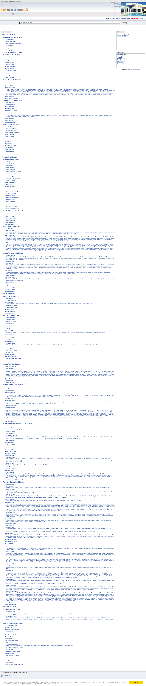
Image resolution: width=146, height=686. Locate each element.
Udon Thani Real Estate (81, 417)
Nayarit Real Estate (11, 239)
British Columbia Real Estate (24, 232)
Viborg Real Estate (48, 497)
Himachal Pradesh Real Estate (79, 373)
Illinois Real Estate (38, 245)
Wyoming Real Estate (57, 250)
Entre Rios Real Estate (70, 256)
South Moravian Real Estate (20, 438)
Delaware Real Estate (92, 244)
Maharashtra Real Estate (72, 374)
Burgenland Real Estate (12, 487)
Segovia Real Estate (67, 576)
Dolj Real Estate (14, 460)
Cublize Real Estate (15, 506)
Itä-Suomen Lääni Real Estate (30, 500)
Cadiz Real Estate (108, 572)
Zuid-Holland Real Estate (38, 549)
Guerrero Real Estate (46, 238)
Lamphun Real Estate (79, 411)
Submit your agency (122, 35)
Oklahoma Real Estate (99, 248)
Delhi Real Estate (35, 373)
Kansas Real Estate (69, 245)
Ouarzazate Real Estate (51, 93)
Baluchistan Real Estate (12, 345)
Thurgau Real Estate (30, 589)
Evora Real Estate (30, 560)
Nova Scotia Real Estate (103, 232)
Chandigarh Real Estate (86, 371)
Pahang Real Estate (82, 402)
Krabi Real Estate (57, 411)
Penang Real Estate (93, 402)
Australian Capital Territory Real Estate (15, 613)
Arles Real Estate (47, 504)
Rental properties (121, 18)
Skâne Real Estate (69, 582)
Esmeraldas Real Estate (35, 278)
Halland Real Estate (81, 580)
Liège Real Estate (88, 491)
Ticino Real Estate (40, 589)
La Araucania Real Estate (59, 272)
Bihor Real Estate (30, 458)
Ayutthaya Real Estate (24, 410)
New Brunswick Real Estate (50, 232)
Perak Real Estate (103, 402)
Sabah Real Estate (15, 403)
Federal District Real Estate (89, 264)
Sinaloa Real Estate (97, 239)
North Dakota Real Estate (77, 248)
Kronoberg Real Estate (18, 582)
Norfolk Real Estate (100, 596)
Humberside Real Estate (71, 595)
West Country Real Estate (97, 599)
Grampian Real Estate (59, 567)
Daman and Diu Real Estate (23, 373)
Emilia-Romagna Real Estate (83, 534)
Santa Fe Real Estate (99, 258)
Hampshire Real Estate (31, 595)
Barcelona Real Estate (75, 572)
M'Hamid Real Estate (82, 91)
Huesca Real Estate (11, 574)
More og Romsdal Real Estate (84, 553)
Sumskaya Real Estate (66, 476)
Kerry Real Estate (96, 528)
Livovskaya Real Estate (77, 475)
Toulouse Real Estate (40, 510)
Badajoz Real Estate (64, 572)
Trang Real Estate (44, 417)
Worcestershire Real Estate (57, 600)
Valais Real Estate (59, 589)
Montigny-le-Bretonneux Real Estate (45, 508)
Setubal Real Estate (33, 562)
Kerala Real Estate (27, 374)
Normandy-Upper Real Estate (90, 508)
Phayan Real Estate (38, 414)
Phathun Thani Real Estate (25, 414)
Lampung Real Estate (11, 395)
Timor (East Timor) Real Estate (33, 396)
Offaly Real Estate (107, 530)
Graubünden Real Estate (19, 588)
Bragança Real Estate (77, 559)
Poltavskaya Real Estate (25, 476)
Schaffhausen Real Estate (89, 588)
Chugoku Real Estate (21, 303)
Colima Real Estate (104, 237)
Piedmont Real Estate (59, 536)
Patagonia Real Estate (30, 258)
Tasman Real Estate (71, 619)
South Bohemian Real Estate (74, 438)
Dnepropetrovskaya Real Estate (58, 474)
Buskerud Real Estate (35, 553)
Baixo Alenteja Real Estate (33, 559)
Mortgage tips (121, 61)
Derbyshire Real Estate (27, 594)
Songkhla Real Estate (108, 415)
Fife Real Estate (49, 567)
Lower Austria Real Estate (36, 487)
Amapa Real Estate (31, 264)
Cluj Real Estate (88, 458)
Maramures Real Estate (58, 460)
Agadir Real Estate (10, 89)
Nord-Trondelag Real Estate (100, 553)
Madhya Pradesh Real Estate (58, 374)
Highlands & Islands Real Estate (74, 567)
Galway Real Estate (86, 528)
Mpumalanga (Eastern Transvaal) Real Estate (73, 115)
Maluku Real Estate (23, 395)
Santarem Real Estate (21, 562)
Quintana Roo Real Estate (70, 239)
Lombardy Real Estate (26, 536)
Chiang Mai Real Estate (72, 410)
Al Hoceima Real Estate (43, 89)
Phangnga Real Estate (11, 414)
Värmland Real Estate (103, 582)
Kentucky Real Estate (80, 245)
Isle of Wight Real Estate (84, 595)
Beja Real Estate (57, 559)
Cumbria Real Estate (15, 594)
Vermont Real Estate (103, 249)
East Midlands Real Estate (85, 594)
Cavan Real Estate (21, 528)
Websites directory (6, 675)
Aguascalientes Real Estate (13, 237)
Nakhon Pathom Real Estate (40, 413)
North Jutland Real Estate (72, 496)
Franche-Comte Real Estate (28, 506)
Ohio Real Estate (89, 248)
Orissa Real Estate (22, 375)
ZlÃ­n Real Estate (61, 438)
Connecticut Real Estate (80, 244)
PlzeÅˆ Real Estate (105, 437)
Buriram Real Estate (47, 410)
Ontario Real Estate (18, 233)
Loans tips (120, 62)
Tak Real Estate (35, 417)
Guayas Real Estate (60, 278)
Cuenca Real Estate (47, 573)
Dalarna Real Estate (47, 580)
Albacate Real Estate (21, 572)
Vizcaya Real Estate (49, 577)
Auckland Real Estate (11, 617)
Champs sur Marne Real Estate (58, 505)
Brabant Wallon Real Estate (24, 491)
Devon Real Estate (38, 594)
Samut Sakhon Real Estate (83, 415)
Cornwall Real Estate (100, 593)
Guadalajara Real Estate (81, 573)
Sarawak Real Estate (25, 403)
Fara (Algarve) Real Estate (43, 560)
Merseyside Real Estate (89, 596)
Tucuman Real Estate (18, 259)
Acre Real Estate (10, 264)
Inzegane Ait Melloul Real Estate (93, 90)
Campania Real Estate (56, 534)
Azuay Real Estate (10, 278)
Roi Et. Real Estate (42, 415)
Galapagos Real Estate (48, 278)
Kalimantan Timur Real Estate (107, 394)
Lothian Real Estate (88, 567)
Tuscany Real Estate (108, 536)
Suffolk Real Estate (46, 599)
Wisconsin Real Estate (45, 250)
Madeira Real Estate (86, 560)
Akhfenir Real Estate (31, 89)
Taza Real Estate (95, 94)
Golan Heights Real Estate (23, 332)
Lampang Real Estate (67, 411)
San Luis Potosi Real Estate (85, 239)
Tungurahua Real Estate (16, 280)
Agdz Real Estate (20, 89)
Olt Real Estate (68, 460)
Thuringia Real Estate (15, 516)
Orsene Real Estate (97, 574)
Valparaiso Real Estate (69, 273)
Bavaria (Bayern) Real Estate (31, 514)
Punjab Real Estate (84, 345)
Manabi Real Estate (92, 278)
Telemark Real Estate (91, 554)
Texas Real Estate (83, 249)
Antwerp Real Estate (11, 491)
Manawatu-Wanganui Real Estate (93, 617)
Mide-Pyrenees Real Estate (28, 508)
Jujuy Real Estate (81, 256)
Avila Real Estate (53, 572)
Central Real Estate (11, 332)
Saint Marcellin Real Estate (95, 509)
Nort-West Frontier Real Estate (56, 345)
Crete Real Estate (49, 520)
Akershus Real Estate (11, 553)
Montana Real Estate (80, 247)
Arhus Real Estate (10, 496)
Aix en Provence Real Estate (13, 504)
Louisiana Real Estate (91, 245)
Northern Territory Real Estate (49, 613)
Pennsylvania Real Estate (16, 249)
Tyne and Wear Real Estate (69, 599)
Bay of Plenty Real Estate (24, 617)
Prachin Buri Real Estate (99, 414)
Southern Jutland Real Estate (13, 497)
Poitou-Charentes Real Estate (17, 509)
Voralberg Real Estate (105, 487)
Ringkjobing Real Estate (95, 496)
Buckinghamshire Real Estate (48, 593)
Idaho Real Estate (27, 245)
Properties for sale (110, 18)
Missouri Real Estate (69, 247)
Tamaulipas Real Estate (23, 240)
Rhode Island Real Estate (30, 249)
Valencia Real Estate (26, 577)
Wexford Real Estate (82, 531)
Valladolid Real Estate (37, 577)
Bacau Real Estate (20, 458)
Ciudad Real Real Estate (24, 573)
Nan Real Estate (84, 413)
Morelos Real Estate (109, 238)
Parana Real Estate (81, 266)
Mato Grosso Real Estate (31, 266)
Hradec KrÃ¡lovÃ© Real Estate (41, 437)
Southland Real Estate (48, 619)
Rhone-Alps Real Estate (53, 509)
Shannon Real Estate (24, 531)
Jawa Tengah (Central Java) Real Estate (54, 394)
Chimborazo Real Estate (22, 278)
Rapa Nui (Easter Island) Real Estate (42, 273)
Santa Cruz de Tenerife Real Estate (40, 576)
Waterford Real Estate (58, 531)
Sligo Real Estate (35, 531)
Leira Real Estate (65, 560)
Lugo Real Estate (76, 574)
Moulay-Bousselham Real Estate (14, 93)
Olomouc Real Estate (82, 437)
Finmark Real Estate (47, 553)
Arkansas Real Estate (44, 244)
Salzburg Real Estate (49, 487)
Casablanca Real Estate (102, 89)
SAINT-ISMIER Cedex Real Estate (79, 509)
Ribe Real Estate (84, 496)
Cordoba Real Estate (46, 256)
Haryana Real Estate (66, 373)
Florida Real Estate (104, 244)
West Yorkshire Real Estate (30, 600)
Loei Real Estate (90, 411)
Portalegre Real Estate (108, 560)
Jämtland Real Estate (92, 580)
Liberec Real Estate (55, 437)
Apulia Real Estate (21, 534)
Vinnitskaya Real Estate (94, 476)
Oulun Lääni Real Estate (76, 500)
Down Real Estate (31, 645)
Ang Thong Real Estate (12, 410)
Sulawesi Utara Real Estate (96, 395)
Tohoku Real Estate (87, 303)
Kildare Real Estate (106, 528)
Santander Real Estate (56, 576)
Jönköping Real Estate (104, 580)
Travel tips (120, 57)
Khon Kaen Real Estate (46, 411)
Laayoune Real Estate (23, 91)
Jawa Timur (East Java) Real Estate (74, 394)
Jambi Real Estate (19, 394)
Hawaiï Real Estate (17, 245)
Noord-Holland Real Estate (99, 548)
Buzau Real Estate (78, 458)
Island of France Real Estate (43, 506)
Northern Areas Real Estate (72, 345)
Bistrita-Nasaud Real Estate (42, 458)
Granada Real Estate (69, 573)
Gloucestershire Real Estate (17, 595)
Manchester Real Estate (76, 596)
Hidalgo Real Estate (58, 238)
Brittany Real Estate (93, 504)
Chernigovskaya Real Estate (27, 474)
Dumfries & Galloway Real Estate (36, 567)
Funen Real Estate (60, 496)
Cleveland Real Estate (89, 593)
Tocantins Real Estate (11, 268)
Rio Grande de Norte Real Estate (25, 267)
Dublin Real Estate (75, 528)
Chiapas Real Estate (69, 237)
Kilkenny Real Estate (11, 530)
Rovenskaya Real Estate (54, 476)
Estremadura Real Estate (19, 560)
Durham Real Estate (60, 594)
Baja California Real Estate (27, 237)
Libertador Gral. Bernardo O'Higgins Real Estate (79, 272)
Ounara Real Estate (85, 93)
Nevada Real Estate (103, 247)
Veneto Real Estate (35, 537)
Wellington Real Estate (94, 619)
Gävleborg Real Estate (58, 580)
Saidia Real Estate (17, 94)
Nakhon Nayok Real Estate (25, 413)
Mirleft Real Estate (93, 91)
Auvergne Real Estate (58, 504)
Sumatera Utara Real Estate (17, 396)
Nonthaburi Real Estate (107, 413)
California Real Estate (56, 244)
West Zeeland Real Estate (60, 497)
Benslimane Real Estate (79, 89)
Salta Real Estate (53, 258)
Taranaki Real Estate (60, 619)
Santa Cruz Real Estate (87, 258)
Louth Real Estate (64, 530)
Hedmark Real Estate (58, 553)
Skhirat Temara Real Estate (60, 94)
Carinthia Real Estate (24, 487)
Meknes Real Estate (59, 91)
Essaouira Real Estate (37, 90)
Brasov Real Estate (55, 458)
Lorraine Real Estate (104, 506)
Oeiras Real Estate (97, 560)
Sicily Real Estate (81, 536)
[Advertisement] (73, 26)
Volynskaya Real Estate (106, 476)
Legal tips (120, 56)
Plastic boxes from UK (134, 69)
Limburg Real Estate (72, 548)
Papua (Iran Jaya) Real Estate (71, 395)
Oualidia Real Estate (38, 93)
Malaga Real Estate (86, 574)
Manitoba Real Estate (37, 232)
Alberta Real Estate (11, 232)
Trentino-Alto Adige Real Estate (94, 536)
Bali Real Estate (10, 394)
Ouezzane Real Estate (63, 93)
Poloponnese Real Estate (16, 521)
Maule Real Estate (14, 273)
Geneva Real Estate (106, 586)
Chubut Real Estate (35, 256)
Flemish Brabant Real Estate (64, 491)
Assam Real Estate (65, 371)
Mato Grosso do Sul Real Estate (47, 266)
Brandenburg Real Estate (55, 514)
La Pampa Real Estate (92, 256)
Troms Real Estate (102, 554)
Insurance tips (121, 64)
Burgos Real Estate (87, 572)
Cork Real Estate (54, 528)
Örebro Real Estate (11, 580)
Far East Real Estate (11, 465)
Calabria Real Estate (44, 534)
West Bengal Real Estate (25, 376)
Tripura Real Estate (92, 375)
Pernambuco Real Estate (93, 266)
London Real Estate (64, 596)
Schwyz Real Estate (102, 588)
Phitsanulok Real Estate (76, 414)
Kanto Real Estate (54, 303)
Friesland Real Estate (35, 548)
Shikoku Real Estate (76, 303)
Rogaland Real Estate (49, 554)
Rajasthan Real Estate (57, 375)
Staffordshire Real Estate (34, 599)
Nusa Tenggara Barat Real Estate (37, 395)
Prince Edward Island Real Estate (32, 233)
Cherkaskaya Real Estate (12, 474)
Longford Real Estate (53, 530)
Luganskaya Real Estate (90, 475)
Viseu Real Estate (70, 562)
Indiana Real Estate (48, 245)
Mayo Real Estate (74, 530)
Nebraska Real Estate (92, 247)
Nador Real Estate (28, 93)
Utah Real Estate (93, 249)
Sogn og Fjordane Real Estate (63, 554)
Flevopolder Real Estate (23, 548)
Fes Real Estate (48, 90)
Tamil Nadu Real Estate (80, 375)
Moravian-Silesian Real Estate (68, 437)
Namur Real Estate (15, 492)
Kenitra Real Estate (107, 90)
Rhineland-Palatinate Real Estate (53, 515)
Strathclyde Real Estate (100, 567)
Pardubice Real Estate (94, 437)
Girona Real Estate (58, 573)
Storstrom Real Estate (27, 497)
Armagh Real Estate (21, 645)
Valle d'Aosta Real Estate (23, 537)
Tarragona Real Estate (99, 576)
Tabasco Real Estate (11, 240)
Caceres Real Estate (98, 572)
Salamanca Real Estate (25, 576)
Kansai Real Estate (44, 303)
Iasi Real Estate (47, 460)
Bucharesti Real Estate (66, 458)
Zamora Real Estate (60, 577)
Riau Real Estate (84, 395)
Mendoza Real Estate (104, 256)
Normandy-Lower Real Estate (74, 508)
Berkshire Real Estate (34, 593)
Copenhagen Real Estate (34, 496)
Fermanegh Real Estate (43, 645)
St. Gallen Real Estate (18, 589)
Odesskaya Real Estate (12, 476)
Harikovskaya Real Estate (86, 474)
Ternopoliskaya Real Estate (80, 476)
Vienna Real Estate (94, 487)
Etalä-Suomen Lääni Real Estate (14, 500)
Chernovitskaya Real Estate (42, 474)
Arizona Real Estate (33, 244)
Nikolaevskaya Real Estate (103, 475)
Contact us (142, 18)
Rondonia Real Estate (56, 267)
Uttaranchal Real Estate (12, 376)
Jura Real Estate (30, 588)
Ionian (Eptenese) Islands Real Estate (74, 520)
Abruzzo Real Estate (11, 534)
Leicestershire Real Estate (38, 596)
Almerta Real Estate (43, 572)
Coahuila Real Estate (93, 237)
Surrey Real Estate (56, 599)
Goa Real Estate (45, 373)
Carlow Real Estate (11, 528)
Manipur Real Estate (85, 374)
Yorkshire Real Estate (69, 600)
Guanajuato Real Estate (34, 238)
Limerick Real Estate (42, 530)
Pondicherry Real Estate (34, 375)
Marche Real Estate (38, 536)
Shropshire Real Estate (102, 598)
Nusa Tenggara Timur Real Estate (54, 395)
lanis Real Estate (21, 530)
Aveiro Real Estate (10, 559)
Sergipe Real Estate (106, 267)
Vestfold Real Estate (18, 555)
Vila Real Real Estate (59, 562)
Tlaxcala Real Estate (35, 240)
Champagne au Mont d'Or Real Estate (40, 505)
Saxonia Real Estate (80, 515)
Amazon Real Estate (42, 264)
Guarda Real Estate (56, 560)
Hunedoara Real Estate (36, 460)
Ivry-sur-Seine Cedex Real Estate (59, 506)
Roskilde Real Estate (107, 496)
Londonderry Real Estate (56, 645)
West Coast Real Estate (107, 619)
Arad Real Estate (10, 458)
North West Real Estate (91, 115)
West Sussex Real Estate (16, 600)
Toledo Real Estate (15, 577)
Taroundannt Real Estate (84, 94)
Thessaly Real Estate (29, 521)
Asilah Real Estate (54, 89)
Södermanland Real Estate (56, 582)
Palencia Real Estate (108, 574)
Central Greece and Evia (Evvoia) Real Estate (32, 520)
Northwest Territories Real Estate (88, 232)
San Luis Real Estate (75, 258)
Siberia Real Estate (44, 465)
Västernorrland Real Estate (26, 583)
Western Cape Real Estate (29, 116)
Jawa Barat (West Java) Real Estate (34, 394)
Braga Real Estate (66, 559)
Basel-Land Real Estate (60, 586)
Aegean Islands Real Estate (13, 520)
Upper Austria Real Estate (81, 487)
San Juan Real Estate (63, 258)
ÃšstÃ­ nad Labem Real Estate (35, 438)
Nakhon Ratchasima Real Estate (56, 413)
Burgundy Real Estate (104, 504)
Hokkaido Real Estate (33, 303)
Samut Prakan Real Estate (69, 415)
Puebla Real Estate (45, 239)
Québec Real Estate (46, 233)
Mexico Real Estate (79, 238)
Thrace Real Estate (40, 521)
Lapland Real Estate (22, 465)
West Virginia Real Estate (32, 250)
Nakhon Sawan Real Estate (72, 413)
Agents (128, 18)
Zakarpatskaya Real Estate (13, 478)
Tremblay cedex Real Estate (53, 510)
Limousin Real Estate (92, 506)
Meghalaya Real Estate (97, 374)
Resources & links (5, 677)
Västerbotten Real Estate (12, 583)
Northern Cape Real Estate (105, 115)
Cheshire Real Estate (77, 593)
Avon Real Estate (10, 593)
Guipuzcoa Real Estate (94, 573)
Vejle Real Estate (38, 497)
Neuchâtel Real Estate (52, 588)
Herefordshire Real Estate (44, 595)
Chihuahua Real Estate (81, 237)
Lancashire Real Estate (25, 596)
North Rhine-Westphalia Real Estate (35, 515)
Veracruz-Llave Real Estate (48, 240)
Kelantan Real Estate (31, 402)
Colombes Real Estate (85, 505)
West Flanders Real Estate (27, 492)
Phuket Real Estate (87, 414)
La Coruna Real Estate (32, 574)
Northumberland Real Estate (36, 598)
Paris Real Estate (103, 508)
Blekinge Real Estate (35, 580)
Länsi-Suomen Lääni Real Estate (47, 500)
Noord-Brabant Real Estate (84, 548)
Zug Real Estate (78, 589)
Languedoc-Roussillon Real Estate (77, 506)
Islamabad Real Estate (24, 345)
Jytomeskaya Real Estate (36, 475)
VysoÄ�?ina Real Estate (50, 438)
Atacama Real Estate (24, 272)
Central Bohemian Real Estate (25, 437)
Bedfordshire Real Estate (22, 593)
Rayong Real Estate (32, 415)
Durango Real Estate (22, 238)
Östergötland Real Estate (23, 580)
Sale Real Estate (27, 94)
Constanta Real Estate (98, 458)
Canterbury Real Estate (37, 617)
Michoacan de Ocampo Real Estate (94, 238)
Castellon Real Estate (11, 573)
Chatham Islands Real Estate (51, 617)
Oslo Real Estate (28, 554)
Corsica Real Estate (97, 505)
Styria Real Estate (60, 487)
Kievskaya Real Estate (49, 475)
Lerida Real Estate (66, 574)
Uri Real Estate (50, 589)
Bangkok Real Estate (36, 410)
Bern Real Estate (84, 586)
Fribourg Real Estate (95, 586)
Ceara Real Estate (62, 264)
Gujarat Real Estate (55, 373)
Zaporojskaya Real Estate (26, 478)
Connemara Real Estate (43, 528)
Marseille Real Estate (15, 508)
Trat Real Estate (54, 417)
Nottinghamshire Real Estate (64, 598)
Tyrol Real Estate (70, 487)
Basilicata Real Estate (32, 534)
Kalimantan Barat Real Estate (91, 394)
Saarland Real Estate (68, 515)
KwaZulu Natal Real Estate (54, 115)
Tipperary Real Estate (46, 531)
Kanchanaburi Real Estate (32, 411)
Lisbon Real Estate (76, 560)
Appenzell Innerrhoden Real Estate (44, 586)
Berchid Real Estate (91, 89)
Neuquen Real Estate (18, 258)
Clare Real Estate (31, 528)
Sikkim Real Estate (69, 375)
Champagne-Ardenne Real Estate (21, 505)
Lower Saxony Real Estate (103, 514)
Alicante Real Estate (32, 572)
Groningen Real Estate (60, 548)
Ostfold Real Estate (38, 554)
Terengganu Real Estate (49, 403)
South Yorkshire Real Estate (20, 599)
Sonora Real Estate (108, 239)
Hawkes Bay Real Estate (77, 617)
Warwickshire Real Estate (83, 599)
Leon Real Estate (56, 574)
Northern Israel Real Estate (60, 332)
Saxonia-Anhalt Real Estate (92, 515)
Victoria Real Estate (103, 613)
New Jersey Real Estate (25, 248)
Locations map (5, 32)
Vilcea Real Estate (17, 461)
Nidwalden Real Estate (64, 588)
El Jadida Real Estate (25, 90)
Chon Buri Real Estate (97, 410)
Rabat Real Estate (105, 93)
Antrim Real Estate (10, 645)
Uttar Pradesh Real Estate (104, 375)
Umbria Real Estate (11, 537)
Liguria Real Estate (15, 536)
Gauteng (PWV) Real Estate (39, 115)
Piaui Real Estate (104, 266)
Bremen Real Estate (68, 514)
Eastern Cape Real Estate (12, 115)
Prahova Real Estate (78, 460)
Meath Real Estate (84, 530)
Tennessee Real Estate (72, 249)
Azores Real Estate (21, 559)
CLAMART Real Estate (73, 505)
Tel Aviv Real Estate (87, 332)
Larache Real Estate (35, 91)
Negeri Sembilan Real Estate (69, 402)
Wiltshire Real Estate (43, 600)
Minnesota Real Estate (44, 247)
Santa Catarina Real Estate (93, 267)
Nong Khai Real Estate (94, 413)
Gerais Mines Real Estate (103, 264)
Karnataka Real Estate (15, 374)
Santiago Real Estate (57, 273)
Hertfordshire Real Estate (58, 595)
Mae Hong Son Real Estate (102, 411)
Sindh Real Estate (94, 345)
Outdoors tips (121, 58)
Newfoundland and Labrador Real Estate (68, 232)
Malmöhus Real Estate (30, 582)
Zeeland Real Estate (26, 549)
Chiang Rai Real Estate (85, 410)
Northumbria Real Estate (50, 598)
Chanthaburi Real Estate (59, 410)
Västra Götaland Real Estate (55, 583)
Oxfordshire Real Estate (78, 598)
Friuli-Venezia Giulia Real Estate (100, 534)
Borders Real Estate (11, 567)
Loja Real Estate (82, 278)
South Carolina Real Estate (44, 249)
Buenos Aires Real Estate (12, 256)
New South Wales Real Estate (33, 613)
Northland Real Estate (26, 619)
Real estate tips (121, 54)
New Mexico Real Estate (37, 248)
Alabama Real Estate (11, 244)
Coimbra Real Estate (104, 559)
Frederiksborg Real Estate (48, 496)
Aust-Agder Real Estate (24, 553)
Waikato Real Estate (82, 619)
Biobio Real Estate (35, 272)
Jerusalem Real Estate (46, 332)
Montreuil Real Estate (60, 508)
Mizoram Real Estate (108, 374)
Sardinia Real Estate (71, 536)
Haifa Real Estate (35, 332)
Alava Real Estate (10, 572)
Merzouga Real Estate (70, 91)
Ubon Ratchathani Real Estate (67, 417)
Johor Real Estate (10, 402)
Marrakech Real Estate (47, 91)
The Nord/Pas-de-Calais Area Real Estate (23, 510)
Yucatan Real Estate (61, 240)
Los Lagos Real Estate (97, 272)
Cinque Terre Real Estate (69, 534)
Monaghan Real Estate (95, 530)
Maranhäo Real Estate (18, 266)
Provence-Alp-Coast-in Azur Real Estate (36, 509)
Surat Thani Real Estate (25, 417)
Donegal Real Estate (64, 528)
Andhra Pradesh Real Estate (35, 371)
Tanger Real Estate (72, 94)
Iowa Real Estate (58, 245)
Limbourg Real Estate (98, 491)
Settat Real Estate (47, 94)
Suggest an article (122, 36)
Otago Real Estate (37, 619)
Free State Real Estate (25, 115)
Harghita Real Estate (24, 460)
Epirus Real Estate (59, 520)
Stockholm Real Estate (80, 582)
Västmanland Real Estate (40, 583)
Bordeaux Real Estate (81, 504)
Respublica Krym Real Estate (39, 476)
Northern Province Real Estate (13, 116)
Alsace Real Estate (26, 504)
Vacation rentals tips (122, 60)
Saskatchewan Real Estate (59, 233)
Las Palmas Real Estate (45, 574)
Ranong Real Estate (21, 415)
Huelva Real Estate (106, 573)
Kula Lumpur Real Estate (44, 402)
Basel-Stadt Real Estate (73, 586)
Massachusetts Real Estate (19, 247)
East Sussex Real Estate (99, 594)
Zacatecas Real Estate (72, 240)
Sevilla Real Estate (78, 576)
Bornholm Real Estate (21, 496)
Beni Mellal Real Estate (66, 89)
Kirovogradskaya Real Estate (63, 475)
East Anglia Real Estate (72, 594)
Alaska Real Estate (22, 244)
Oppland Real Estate (18, 554)
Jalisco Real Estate (68, 238)
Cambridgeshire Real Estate (64, 593)
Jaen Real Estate (21, 574)
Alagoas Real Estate (20, 264)
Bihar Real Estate (74, 371)
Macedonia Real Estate (90, 520)
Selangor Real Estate (37, 403)
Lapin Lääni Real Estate (63, 500)
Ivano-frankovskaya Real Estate (21, 475)
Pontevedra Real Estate (12, 576)
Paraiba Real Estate (70, 266)
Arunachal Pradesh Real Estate (51, 371)
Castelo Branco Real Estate (91, 559)
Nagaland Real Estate (11, 375)
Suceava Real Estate (102, 460)
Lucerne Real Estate (40, 588)
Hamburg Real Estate (79, 514)
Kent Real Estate (109, 595)
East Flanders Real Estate (49, 491)
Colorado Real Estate (67, 244)
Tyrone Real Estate (68, 645)
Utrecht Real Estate (15, 549)
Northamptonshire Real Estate (20, 598)
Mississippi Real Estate (57, 247)
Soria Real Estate (88, 576)
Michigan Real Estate (32, 247)
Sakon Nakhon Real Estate (55, 415)
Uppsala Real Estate (92, 582)
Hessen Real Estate (91, 514)
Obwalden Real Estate (76, 588)
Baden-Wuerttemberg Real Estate (14, 514)
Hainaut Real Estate (78, 491)
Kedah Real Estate (20, 402)
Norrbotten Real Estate (43, 582)
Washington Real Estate (19, 250)
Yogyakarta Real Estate (47, 396)
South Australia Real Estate (78, 613)
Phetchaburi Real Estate (63, 414)
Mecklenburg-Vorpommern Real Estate (15, 515)
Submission (121, 32)
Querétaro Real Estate (57, 239)
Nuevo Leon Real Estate (23, 239)
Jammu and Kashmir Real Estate (39, 345)
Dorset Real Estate (49, 594)
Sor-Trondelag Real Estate (78, 554)
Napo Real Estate (102, 278)
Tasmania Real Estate (91, 613)
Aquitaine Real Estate (37, 504)
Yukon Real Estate (71, 233)
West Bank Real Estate (99, 332)
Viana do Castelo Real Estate (46, 562)
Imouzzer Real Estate (78, 90)
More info (64, 684)
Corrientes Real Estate (58, 256)
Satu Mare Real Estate (90, 460)
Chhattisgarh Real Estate (99, 371)
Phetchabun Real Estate (49, 414)
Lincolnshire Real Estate (52, 596)
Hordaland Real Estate (70, 553)
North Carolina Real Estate (63, 248)
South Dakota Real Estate (58, 249)
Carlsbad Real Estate (11, 437)
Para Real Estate (60, 266)
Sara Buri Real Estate (96, 415)
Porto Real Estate (10, 562)
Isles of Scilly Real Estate (98, 595)
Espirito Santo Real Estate (75, 264)
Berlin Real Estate (43, 514)
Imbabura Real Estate (71, 278)
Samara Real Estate (33, 465)
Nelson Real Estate (15, 619)
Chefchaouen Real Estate (12, 90)
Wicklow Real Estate (93, 531)
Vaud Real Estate (69, 589)
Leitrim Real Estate (31, 530)
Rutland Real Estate (90, 598)
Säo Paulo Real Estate (79, 267)
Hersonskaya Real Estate (99, 474)
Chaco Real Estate (24, 256)
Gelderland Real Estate (47, 548)
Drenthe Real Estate (11, 548)
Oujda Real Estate (74, 93)
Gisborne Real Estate (65, 617)
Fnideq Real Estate (57, 90)
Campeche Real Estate (57, 237)
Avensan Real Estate (70, 504)
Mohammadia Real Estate (104, 91)
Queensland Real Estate (64, 613)
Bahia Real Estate (52, 264)
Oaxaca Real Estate (35, 239)
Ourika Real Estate (95, 93)
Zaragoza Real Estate (71, 577)
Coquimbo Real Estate (46, 272)
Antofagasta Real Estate (12, 272)
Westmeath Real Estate (70, 531)
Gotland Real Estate (70, 580)
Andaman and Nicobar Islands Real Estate (16, 371)
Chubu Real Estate (11, 303)
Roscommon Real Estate (12, 531)
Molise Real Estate (48, 536)
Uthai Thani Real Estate (94, 417)
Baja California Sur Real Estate (43, 237)
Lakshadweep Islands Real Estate (41, 374)
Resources (120, 52)
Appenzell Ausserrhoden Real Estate (26, 586)
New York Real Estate (50, 248)
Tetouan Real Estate (106, 94)
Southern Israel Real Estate (74, 332)
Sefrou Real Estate (37, 94)
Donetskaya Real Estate (73, 474)
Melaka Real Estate (56, 402)
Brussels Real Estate (37, 491)
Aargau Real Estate (11, 586)
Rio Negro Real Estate (42, 258)
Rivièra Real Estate (65, 509)
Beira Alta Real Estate (46, 559)
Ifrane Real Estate (67, 90)
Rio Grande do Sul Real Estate (42, 267)
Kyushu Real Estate (65, 303)
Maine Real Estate (102, 245)
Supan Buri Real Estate (12, 417)
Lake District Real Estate (12, 596)
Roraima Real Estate (68, 267)
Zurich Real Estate (88, 589)
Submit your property (123, 34)
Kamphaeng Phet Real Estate (17, 411)
